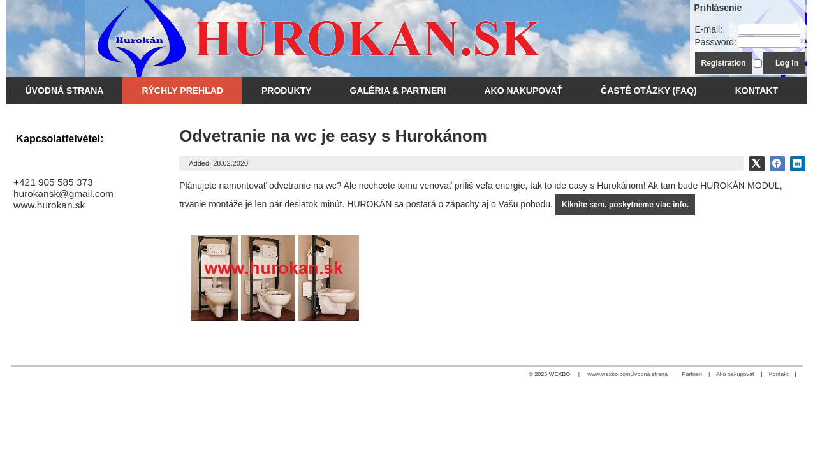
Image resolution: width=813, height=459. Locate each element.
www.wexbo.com (609, 374)
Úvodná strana (649, 374)
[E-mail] (769, 29)
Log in (786, 63)
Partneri (692, 374)
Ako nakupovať (735, 374)
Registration (723, 63)
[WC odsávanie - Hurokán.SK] (307, 38)
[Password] (769, 42)
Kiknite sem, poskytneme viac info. (625, 204)
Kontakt (779, 374)
